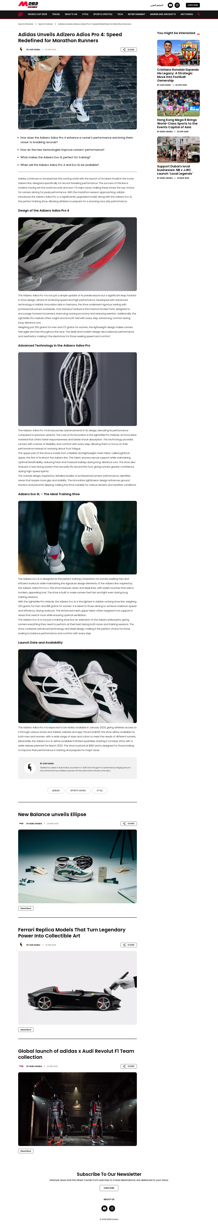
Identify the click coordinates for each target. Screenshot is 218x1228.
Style (85, 14)
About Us (109, 1199)
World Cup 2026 (37, 14)
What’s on (71, 14)
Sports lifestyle (102, 14)
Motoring (187, 14)
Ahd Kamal (34, 49)
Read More (26, 908)
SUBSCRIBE (193, 5)
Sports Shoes (78, 790)
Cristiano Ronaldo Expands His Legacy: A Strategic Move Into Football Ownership (178, 75)
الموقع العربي (156, 5)
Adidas (56, 790)
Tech (120, 14)
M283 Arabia (35, 823)
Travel (56, 14)
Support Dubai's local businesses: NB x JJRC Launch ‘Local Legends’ (175, 170)
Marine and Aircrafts (163, 14)
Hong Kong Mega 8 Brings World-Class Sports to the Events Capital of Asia (177, 123)
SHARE (128, 49)
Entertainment (136, 14)
